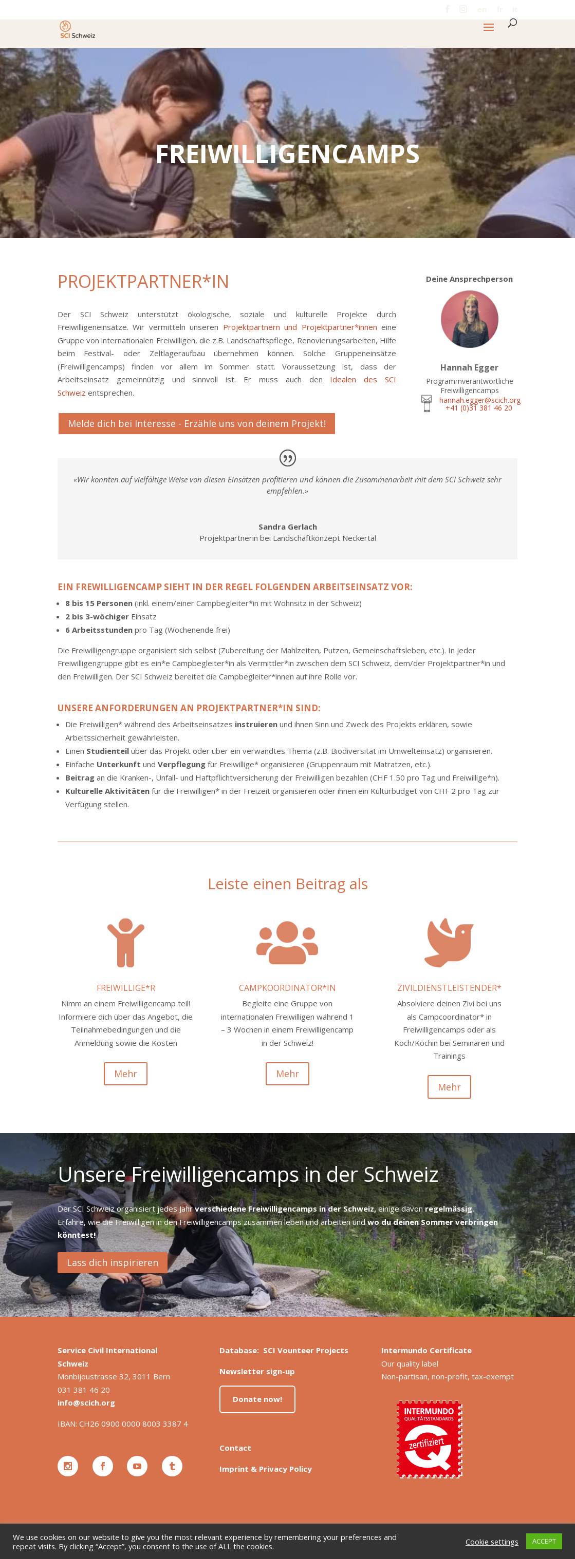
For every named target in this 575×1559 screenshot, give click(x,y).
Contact (235, 1448)
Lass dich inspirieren (112, 1262)
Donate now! (257, 1399)
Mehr (125, 1073)
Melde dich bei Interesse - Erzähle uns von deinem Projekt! (197, 423)
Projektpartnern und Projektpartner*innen (300, 327)
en (482, 10)
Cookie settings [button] (492, 1541)
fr (500, 10)
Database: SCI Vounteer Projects (283, 1350)
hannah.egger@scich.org (480, 400)
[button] (488, 34)
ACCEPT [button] (544, 1541)
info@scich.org (86, 1402)
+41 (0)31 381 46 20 (479, 408)
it (514, 10)
